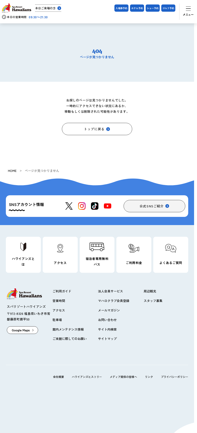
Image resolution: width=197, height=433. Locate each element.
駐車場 (57, 319)
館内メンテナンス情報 (68, 329)
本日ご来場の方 (45, 8)
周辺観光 (150, 291)
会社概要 (58, 377)
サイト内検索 (107, 329)
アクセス (59, 310)
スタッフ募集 (153, 300)
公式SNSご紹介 (152, 206)
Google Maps (21, 330)
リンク (149, 377)
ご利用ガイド (62, 291)
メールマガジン (109, 310)
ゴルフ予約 (168, 8)
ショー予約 (153, 8)
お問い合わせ (107, 319)
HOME (12, 170)
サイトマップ (107, 338)
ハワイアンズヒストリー (87, 377)
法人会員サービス (110, 291)
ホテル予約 (137, 8)
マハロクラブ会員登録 (113, 300)
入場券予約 (121, 8)
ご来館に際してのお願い (70, 338)
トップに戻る (94, 129)
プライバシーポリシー (174, 377)
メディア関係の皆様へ (123, 377)
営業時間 (59, 300)
